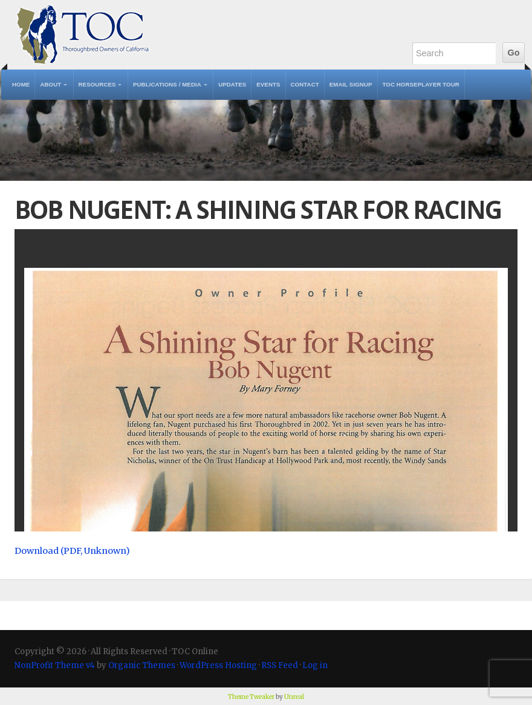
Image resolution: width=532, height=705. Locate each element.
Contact (305, 84)
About (50, 84)
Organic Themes (141, 665)
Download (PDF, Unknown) (72, 550)
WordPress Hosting (218, 665)
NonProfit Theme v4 (55, 665)
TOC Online (82, 35)
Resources (97, 84)
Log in (315, 665)
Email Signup (350, 84)
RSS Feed (279, 665)
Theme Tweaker (251, 697)
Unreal (294, 697)
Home (21, 84)
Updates (232, 84)
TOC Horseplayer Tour (421, 84)
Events (268, 84)
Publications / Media (167, 84)
